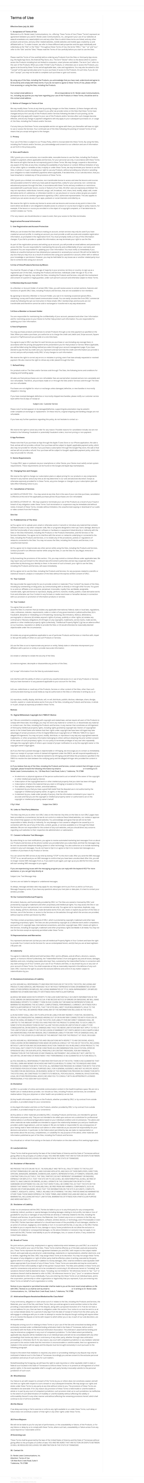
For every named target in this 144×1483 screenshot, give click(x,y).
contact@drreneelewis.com (44, 93)
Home (27, 8)
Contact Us (16, 8)
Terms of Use (89, 8)
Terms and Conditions (71, 8)
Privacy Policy (39, 8)
